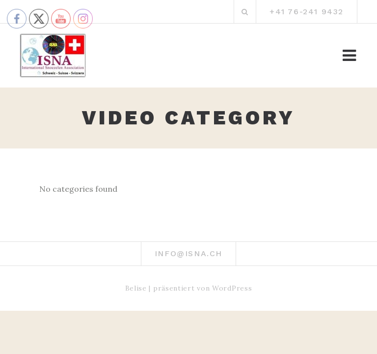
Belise (136, 288)
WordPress (232, 288)
